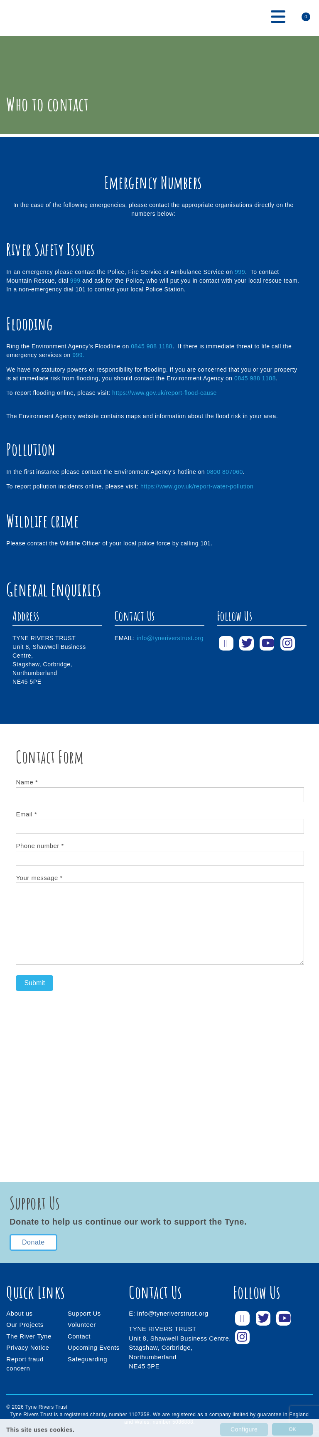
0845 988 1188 (151, 346)
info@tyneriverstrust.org (170, 638)
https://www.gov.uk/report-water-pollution (196, 486)
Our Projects (24, 1324)
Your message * (159, 920)
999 (240, 272)
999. (78, 355)
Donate (33, 1242)
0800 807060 (225, 471)
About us (19, 1313)
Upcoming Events (94, 1347)
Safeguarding (87, 1359)
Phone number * (159, 852)
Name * (159, 788)
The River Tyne (28, 1336)
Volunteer (82, 1324)
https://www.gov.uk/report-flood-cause (164, 392)
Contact (79, 1336)
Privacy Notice (27, 1347)
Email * (159, 820)
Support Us (84, 1313)
